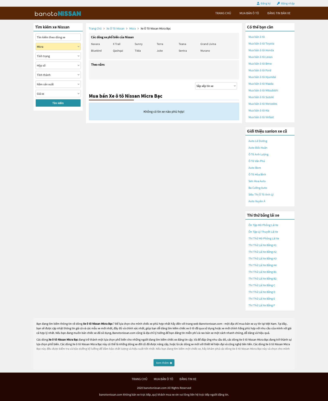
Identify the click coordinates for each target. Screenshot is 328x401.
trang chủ (223, 13)
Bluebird (96, 50)
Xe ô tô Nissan (115, 28)
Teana (182, 44)
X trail (116, 44)
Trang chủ (95, 28)
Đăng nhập (288, 3)
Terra (160, 44)
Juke (160, 50)
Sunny (139, 44)
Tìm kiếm (58, 103)
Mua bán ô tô (257, 37)
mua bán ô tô (249, 13)
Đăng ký (266, 3)
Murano (205, 50)
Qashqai (118, 50)
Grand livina (208, 44)
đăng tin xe (187, 379)
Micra (132, 28)
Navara (95, 44)
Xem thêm (164, 363)
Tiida (138, 50)
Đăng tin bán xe (279, 13)
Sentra (183, 50)
